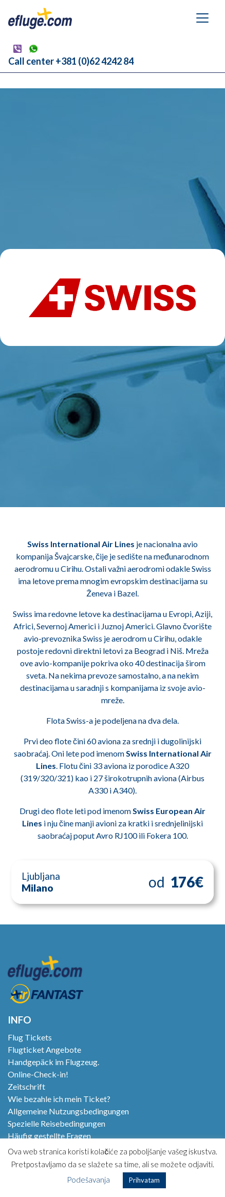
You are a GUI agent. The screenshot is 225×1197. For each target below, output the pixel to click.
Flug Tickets (30, 1037)
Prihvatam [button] (144, 1180)
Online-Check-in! (38, 1074)
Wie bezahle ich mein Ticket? (59, 1099)
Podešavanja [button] (88, 1179)
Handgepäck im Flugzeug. (53, 1062)
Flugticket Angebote (44, 1049)
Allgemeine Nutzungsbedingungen (68, 1111)
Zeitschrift (26, 1086)
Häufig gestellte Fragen (49, 1136)
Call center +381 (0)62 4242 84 (71, 61)
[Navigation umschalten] (202, 18)
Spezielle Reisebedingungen (56, 1123)
